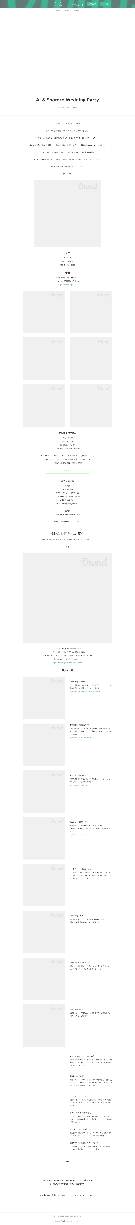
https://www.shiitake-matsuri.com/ (81, 738)
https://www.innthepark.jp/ (67, 285)
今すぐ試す (92, 4)
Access (66, 11)
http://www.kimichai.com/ (78, 785)
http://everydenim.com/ (78, 835)
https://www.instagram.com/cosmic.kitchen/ (67, 663)
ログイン (106, 4)
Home (58, 11)
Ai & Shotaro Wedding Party (67, 99)
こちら (72, 521)
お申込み (67, 470)
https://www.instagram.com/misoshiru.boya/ (85, 692)
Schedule (76, 11)
